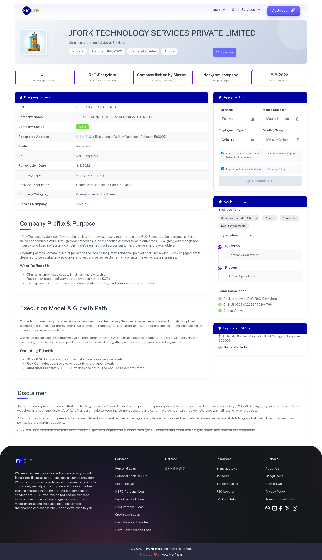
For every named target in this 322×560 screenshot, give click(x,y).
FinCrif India (153, 549)
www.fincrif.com (172, 554)
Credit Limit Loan (127, 514)
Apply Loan (283, 10)
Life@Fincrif (274, 476)
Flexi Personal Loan (129, 507)
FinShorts (222, 476)
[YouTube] (274, 508)
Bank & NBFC (175, 468)
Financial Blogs (226, 468)
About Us (272, 468)
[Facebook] (280, 508)
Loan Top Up (124, 484)
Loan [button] (216, 9)
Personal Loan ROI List (132, 476)
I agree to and (255, 169)
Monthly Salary (274, 130)
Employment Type (232, 130)
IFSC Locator (224, 491)
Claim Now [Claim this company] (225, 52)
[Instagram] (295, 508)
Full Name (227, 109)
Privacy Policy (276, 169)
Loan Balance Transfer (131, 522)
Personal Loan (125, 468)
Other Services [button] (244, 9)
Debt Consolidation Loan (133, 530)
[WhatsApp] (267, 508)
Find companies (226, 484)
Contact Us (273, 484)
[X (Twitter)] (287, 508)
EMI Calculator (226, 499)
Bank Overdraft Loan (130, 499)
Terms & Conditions (250, 169)
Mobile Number (274, 109)
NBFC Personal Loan (130, 491)
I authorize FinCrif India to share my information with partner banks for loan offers (262, 155)
